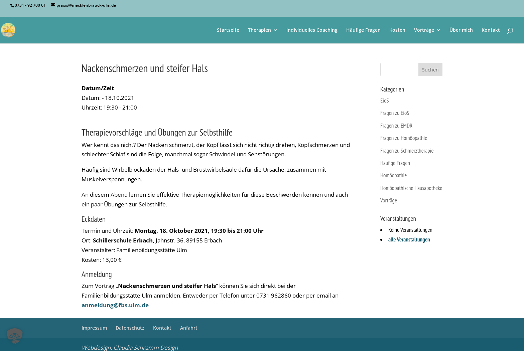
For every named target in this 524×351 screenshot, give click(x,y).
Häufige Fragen (363, 30)
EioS (384, 100)
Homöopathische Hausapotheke (411, 188)
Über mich (461, 30)
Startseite (228, 30)
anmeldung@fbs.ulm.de (115, 305)
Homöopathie (393, 175)
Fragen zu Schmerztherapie (406, 150)
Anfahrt (189, 328)
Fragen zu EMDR (396, 125)
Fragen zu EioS (394, 113)
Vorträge (424, 30)
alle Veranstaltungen (409, 239)
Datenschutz (130, 328)
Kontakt (491, 30)
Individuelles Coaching (312, 30)
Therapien (259, 30)
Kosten (397, 30)
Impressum (94, 328)
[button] (14, 336)
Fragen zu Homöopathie (403, 138)
